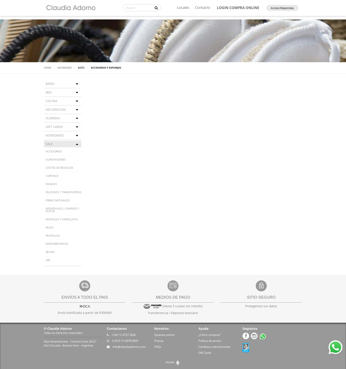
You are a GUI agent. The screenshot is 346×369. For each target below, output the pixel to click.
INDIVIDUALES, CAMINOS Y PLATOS (62, 210)
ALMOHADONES (56, 159)
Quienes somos (164, 335)
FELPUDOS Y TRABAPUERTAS (63, 192)
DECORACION (56, 109)
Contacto (202, 7)
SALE (49, 144)
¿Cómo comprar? (209, 335)
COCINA (51, 101)
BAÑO (50, 84)
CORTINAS (52, 176)
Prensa (158, 341)
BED (49, 92)
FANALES (51, 184)
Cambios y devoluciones (214, 347)
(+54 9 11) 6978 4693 (122, 341)
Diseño (173, 362)
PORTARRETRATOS (57, 243)
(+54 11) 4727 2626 (121, 335)
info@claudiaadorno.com (126, 347)
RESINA (50, 252)
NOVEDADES (55, 135)
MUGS (50, 227)
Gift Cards (204, 353)
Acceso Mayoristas (282, 8)
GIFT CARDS (54, 127)
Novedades (64, 67)
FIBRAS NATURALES (58, 200)
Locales (183, 7)
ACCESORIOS (54, 151)
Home (47, 67)
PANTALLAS (53, 235)
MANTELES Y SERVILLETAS (62, 219)
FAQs (157, 347)
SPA (48, 260)
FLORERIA (53, 118)
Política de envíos (209, 341)
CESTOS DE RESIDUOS (59, 167)
